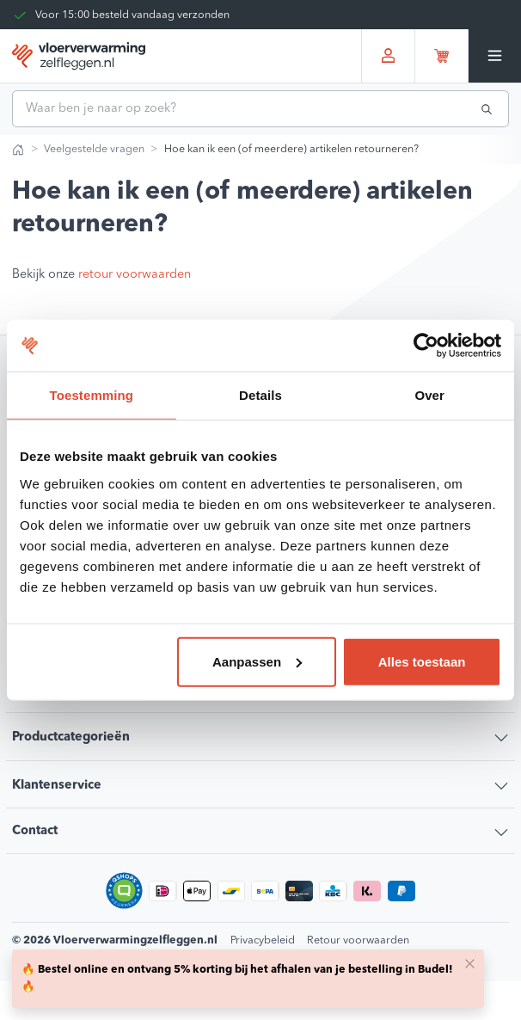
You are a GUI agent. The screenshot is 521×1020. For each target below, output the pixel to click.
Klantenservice (56, 785)
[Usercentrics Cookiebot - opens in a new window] (426, 346)
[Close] (469, 963)
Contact (35, 831)
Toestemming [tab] (92, 395)
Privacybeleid (262, 940)
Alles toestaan (422, 661)
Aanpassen (257, 661)
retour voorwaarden (134, 274)
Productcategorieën (71, 737)
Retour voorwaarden (358, 940)
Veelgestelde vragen (94, 149)
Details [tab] (260, 395)
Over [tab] (429, 395)
